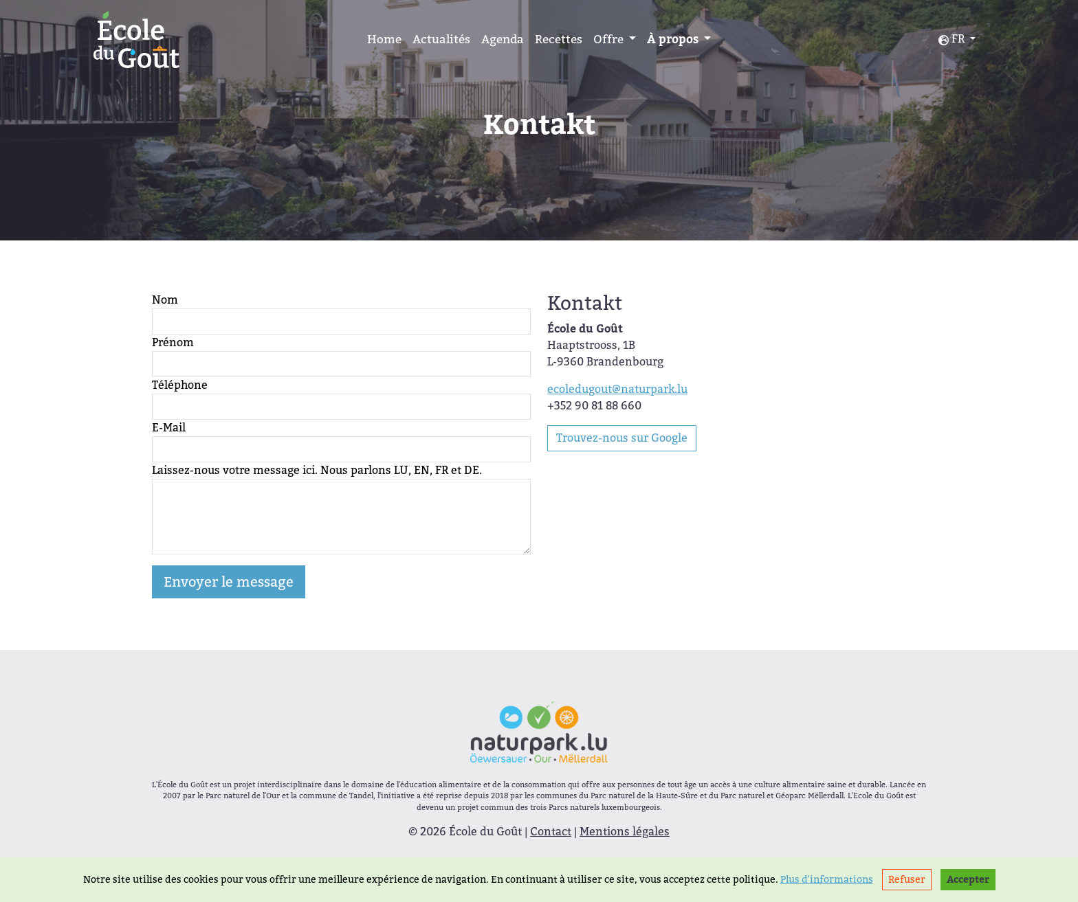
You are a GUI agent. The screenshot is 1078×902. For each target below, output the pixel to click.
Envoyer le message (229, 582)
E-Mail (169, 427)
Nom (165, 300)
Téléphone (180, 385)
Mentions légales (625, 831)
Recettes (558, 39)
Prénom (173, 342)
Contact (550, 831)
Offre (609, 39)
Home (384, 39)
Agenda (502, 39)
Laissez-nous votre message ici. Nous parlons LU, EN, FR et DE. (317, 470)
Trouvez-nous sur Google (622, 438)
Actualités (441, 39)
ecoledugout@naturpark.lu (617, 389)
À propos (674, 39)
